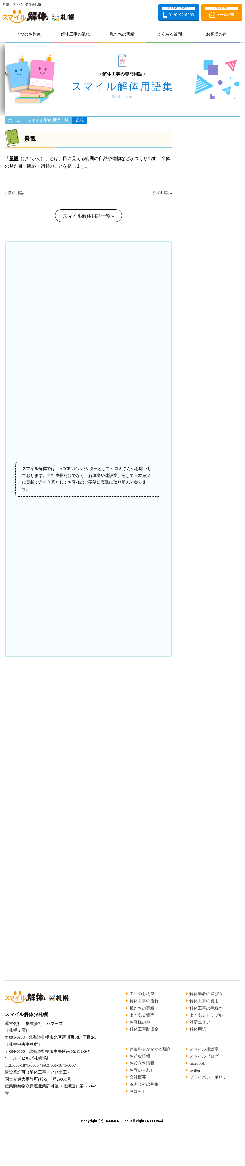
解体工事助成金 (144, 1029)
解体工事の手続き (206, 1008)
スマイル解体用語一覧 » (88, 215)
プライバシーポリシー (210, 1077)
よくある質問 (169, 34)
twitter (194, 1070)
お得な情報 (140, 1056)
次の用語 (160, 193)
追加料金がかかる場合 (150, 1049)
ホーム (14, 120)
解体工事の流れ (75, 34)
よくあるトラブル (206, 1015)
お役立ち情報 (142, 1063)
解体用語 (197, 1029)
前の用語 (16, 193)
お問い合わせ (142, 1070)
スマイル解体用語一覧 (48, 120)
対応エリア (199, 1022)
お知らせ (138, 1091)
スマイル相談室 (204, 1049)
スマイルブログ (204, 1056)
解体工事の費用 (204, 1000)
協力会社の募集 (144, 1084)
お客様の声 (216, 34)
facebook (197, 1063)
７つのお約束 (28, 34)
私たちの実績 (122, 34)
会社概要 (138, 1077)
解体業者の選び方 (206, 993)
